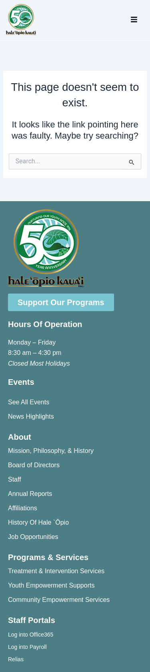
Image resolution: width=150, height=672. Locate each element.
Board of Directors (34, 465)
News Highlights (31, 416)
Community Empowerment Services (59, 599)
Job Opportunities (33, 536)
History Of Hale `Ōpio (38, 522)
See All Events (28, 402)
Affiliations (22, 508)
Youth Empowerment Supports (51, 585)
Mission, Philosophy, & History (51, 450)
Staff (14, 479)
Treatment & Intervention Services (56, 571)
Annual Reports (30, 493)
